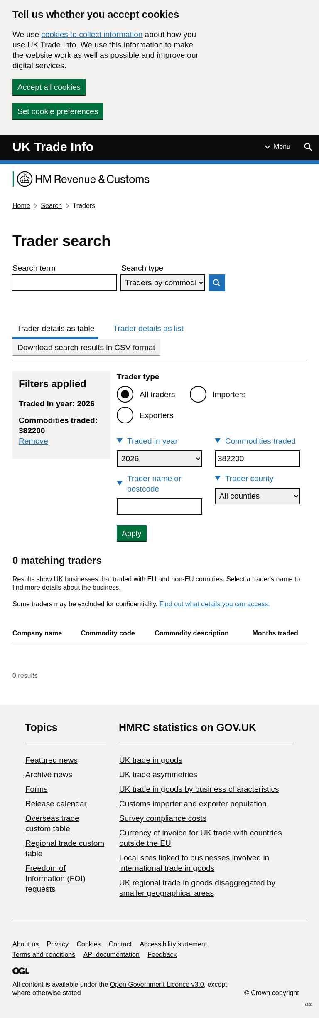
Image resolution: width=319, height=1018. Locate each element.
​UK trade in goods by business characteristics (199, 789)
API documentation (111, 954)
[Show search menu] (307, 146)
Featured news (51, 760)
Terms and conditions (43, 954)
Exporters (156, 415)
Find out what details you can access (214, 604)
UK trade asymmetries (158, 774)
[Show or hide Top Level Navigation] (277, 146)
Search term (33, 268)
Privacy (58, 944)
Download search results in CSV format (86, 347)
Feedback (162, 954)
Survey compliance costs (162, 818)
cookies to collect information (91, 34)
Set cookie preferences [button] (57, 111)
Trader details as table (55, 328)
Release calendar (56, 803)
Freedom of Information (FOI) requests (55, 878)
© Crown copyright (271, 992)
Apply (132, 533)
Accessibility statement (173, 944)
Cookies (89, 944)
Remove (33, 441)
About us (25, 944)
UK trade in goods (150, 760)
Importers (229, 394)
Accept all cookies (49, 87)
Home (21, 205)
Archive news (48, 774)
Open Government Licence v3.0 (157, 984)
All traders (157, 394)
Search (51, 205)
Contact (120, 944)
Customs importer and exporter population (193, 803)
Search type (142, 268)
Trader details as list (148, 328)
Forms (36, 789)
